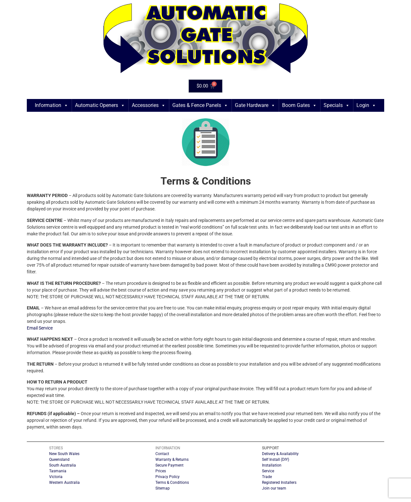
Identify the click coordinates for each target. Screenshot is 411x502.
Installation (271, 465)
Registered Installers (279, 482)
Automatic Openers (100, 105)
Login (366, 105)
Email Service (40, 328)
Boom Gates (299, 105)
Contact (162, 454)
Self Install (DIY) (275, 459)
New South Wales (64, 454)
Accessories (149, 105)
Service (268, 471)
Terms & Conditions (172, 482)
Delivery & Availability (280, 454)
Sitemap (162, 488)
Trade (267, 477)
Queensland (59, 459)
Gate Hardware (255, 105)
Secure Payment (169, 465)
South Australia (62, 465)
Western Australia (64, 482)
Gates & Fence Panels (200, 105)
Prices (160, 471)
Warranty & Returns (172, 459)
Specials (337, 105)
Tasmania (57, 471)
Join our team (274, 488)
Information (51, 105)
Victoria (56, 477)
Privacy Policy (167, 477)
